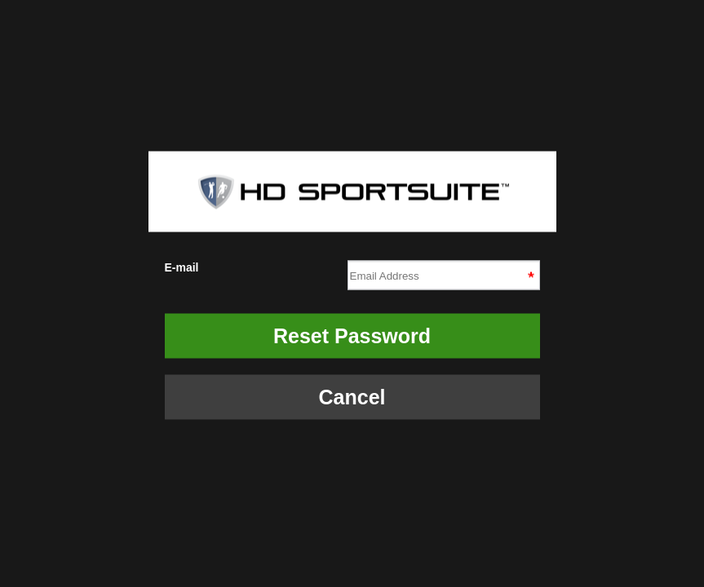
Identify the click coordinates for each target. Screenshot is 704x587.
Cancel (352, 397)
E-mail (352, 273)
